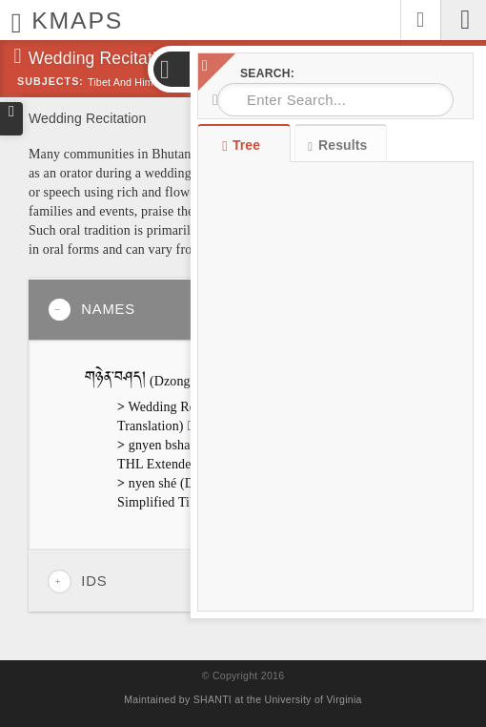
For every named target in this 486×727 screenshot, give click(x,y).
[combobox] (335, 99)
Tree (243, 145)
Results (337, 145)
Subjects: (50, 81)
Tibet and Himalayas (136, 82)
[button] (170, 69)
